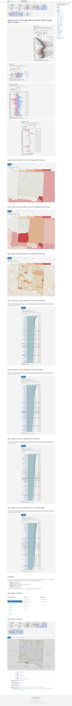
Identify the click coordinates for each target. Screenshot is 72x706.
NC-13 (20, 682)
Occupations (26, 605)
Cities (9, 637)
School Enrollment (43, 601)
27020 (20, 678)
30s (19, 164)
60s (27, 164)
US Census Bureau (38, 700)
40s (22, 164)
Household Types (11, 605)
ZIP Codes (13, 637)
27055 (25, 678)
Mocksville (28, 688)
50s (25, 164)
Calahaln (20, 687)
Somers (47, 688)
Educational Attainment (44, 599)
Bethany (20, 688)
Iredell (20, 673)
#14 (54, 213)
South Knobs (51, 688)
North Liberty (42, 688)
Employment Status (27, 601)
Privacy (38, 696)
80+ (33, 164)
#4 (40, 121)
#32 (40, 309)
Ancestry (58, 28)
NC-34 (20, 683)
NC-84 (20, 685)
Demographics (23, 1)
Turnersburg (38, 687)
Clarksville (24, 687)
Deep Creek (28, 687)
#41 (40, 378)
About (33, 696)
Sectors (58, 36)
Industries (26, 607)
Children (9, 164)
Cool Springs (24, 688)
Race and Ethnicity (11, 603)
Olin (45, 688)
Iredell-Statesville (22, 680)
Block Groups (22, 637)
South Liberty (21, 689)
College (13, 164)
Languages (10, 614)
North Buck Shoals (37, 688)
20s (17, 164)
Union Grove (42, 687)
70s (30, 164)
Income (29, 1)
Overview (18, 1)
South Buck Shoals (33, 687)
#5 (54, 166)
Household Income (27, 599)
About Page (41, 588)
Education (34, 1)
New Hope (31, 688)
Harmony (20, 677)
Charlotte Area (21, 675)
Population (10, 599)
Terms (36, 696)
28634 (27, 678)
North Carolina (21, 672)
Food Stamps (26, 603)
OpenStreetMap (36, 701)
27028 (22, 678)
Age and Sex (10, 601)
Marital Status (10, 607)
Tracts (17, 637)
